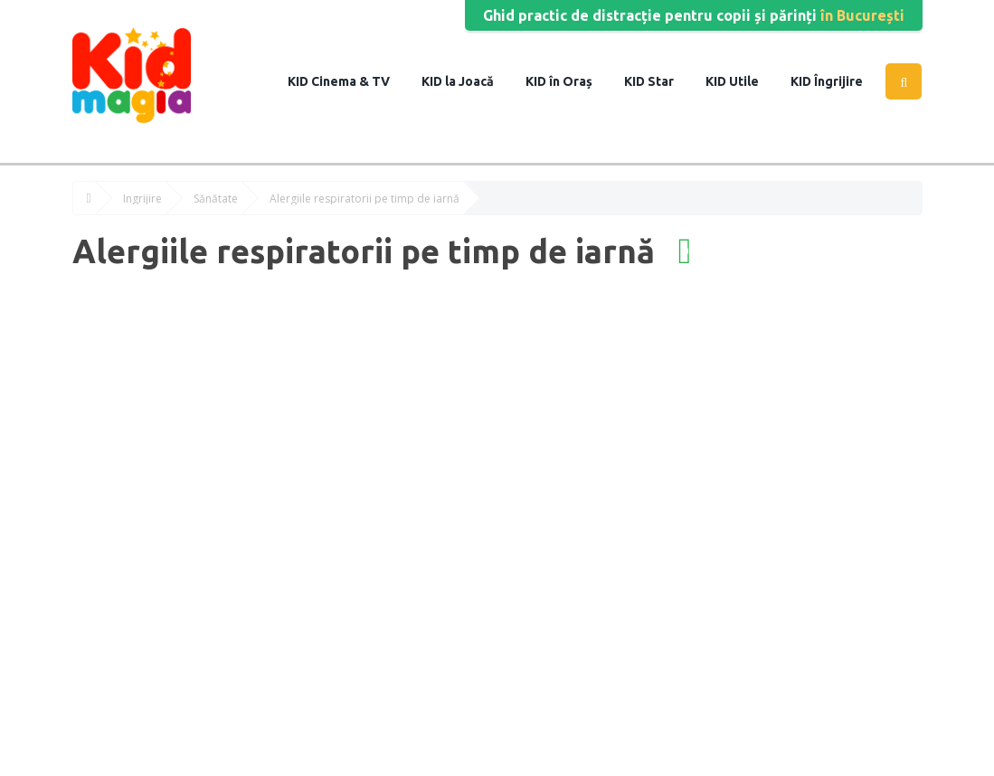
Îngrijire (837, 81)
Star (659, 81)
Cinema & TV (349, 81)
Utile (742, 81)
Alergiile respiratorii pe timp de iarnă (364, 199)
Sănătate (216, 199)
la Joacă (468, 81)
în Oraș (569, 81)
